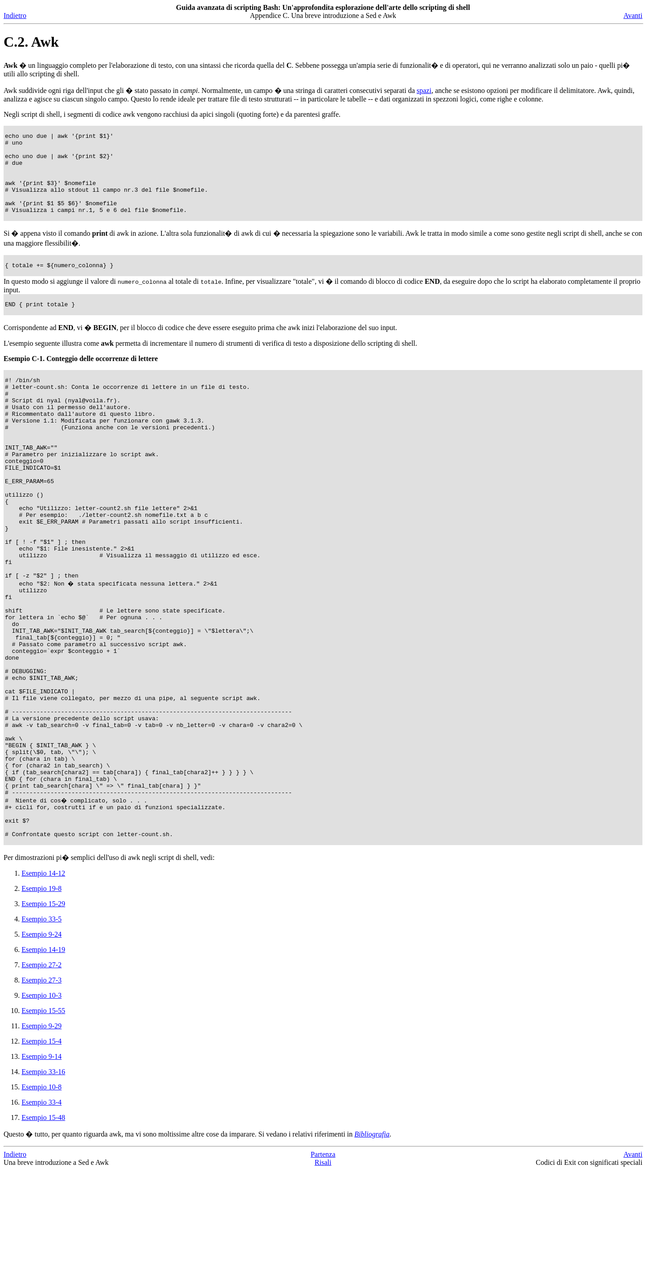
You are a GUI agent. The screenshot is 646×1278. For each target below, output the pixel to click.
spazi (424, 90)
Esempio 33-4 (41, 1210)
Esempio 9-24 (41, 1042)
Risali (322, 1270)
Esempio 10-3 (41, 1103)
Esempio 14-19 (43, 1057)
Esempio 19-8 (41, 996)
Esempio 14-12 (43, 981)
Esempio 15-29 (43, 1011)
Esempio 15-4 (41, 1149)
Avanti (633, 15)
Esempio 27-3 (41, 1088)
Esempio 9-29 (41, 1133)
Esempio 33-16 (43, 1179)
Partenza (322, 1262)
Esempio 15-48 (43, 1225)
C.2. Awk (31, 42)
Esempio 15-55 (43, 1118)
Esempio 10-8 (41, 1195)
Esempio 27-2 (41, 1072)
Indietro (15, 15)
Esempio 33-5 (41, 1027)
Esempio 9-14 (41, 1164)
